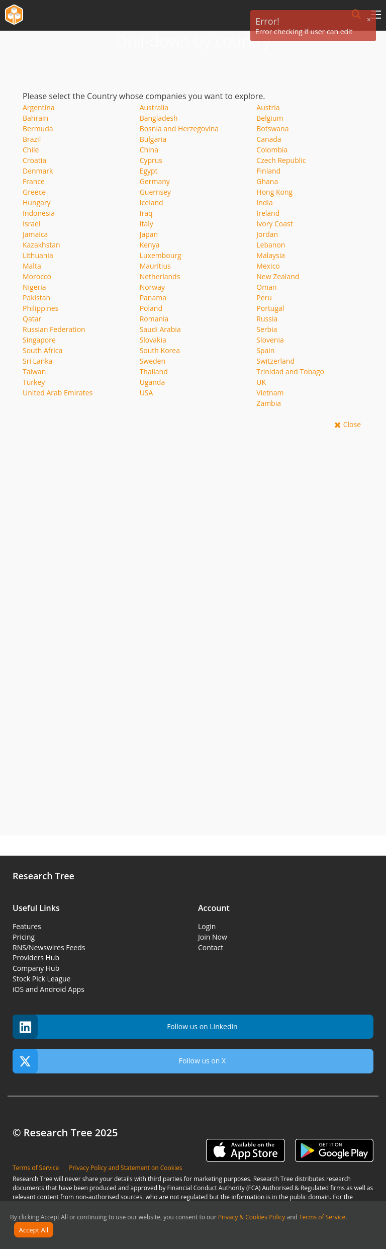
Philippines (40, 308)
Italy (146, 223)
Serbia (266, 329)
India (264, 202)
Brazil (32, 139)
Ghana (267, 181)
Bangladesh (159, 118)
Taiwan (34, 371)
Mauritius (155, 266)
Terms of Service (322, 1217)
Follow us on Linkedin (125, 1027)
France (34, 181)
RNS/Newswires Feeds (49, 947)
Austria (267, 107)
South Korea (160, 350)
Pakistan (36, 297)
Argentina (39, 107)
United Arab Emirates (57, 392)
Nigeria (34, 287)
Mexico (267, 266)
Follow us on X (119, 1061)
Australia (154, 107)
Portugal (270, 308)
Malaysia (270, 255)
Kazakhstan (41, 244)
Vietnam (269, 392)
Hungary (37, 202)
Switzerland (275, 361)
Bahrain (35, 118)
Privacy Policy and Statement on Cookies (125, 1167)
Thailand (154, 371)
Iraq (146, 213)
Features (27, 926)
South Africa (42, 350)
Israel (31, 223)
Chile (31, 149)
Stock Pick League (41, 978)
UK (261, 382)
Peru (264, 297)
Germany (155, 181)
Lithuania (38, 255)
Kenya (150, 244)
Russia (266, 318)
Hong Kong (274, 192)
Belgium (269, 118)
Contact (210, 947)
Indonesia (39, 213)
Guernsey (155, 192)
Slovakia (153, 340)
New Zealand (277, 276)
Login (207, 926)
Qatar (32, 318)
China (149, 149)
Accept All (34, 1229)
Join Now (212, 937)
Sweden (152, 361)
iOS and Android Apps (48, 989)
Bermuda (38, 128)
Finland (268, 171)
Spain (265, 350)
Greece (34, 192)
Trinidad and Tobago (290, 371)
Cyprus (151, 160)
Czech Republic (281, 160)
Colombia (271, 149)
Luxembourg (160, 255)
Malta (32, 266)
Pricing (24, 937)
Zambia (268, 403)
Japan (149, 234)
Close (352, 424)
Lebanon (270, 244)
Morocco (37, 276)
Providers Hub (36, 957)
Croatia (34, 160)
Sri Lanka (37, 361)
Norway (152, 287)
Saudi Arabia (160, 329)
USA (146, 392)
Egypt (149, 171)
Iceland (151, 202)
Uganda (152, 382)
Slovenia (269, 340)
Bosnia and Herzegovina (179, 128)
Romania (154, 318)
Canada (268, 139)
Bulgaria (153, 139)
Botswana (272, 128)
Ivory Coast (274, 223)
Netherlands (160, 276)
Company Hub (36, 968)
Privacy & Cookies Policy (251, 1217)
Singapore (39, 340)
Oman (266, 287)
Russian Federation (54, 329)
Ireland (267, 213)
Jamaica (35, 234)
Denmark (38, 171)
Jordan (267, 234)
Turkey (34, 382)
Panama (153, 297)
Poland (151, 308)
